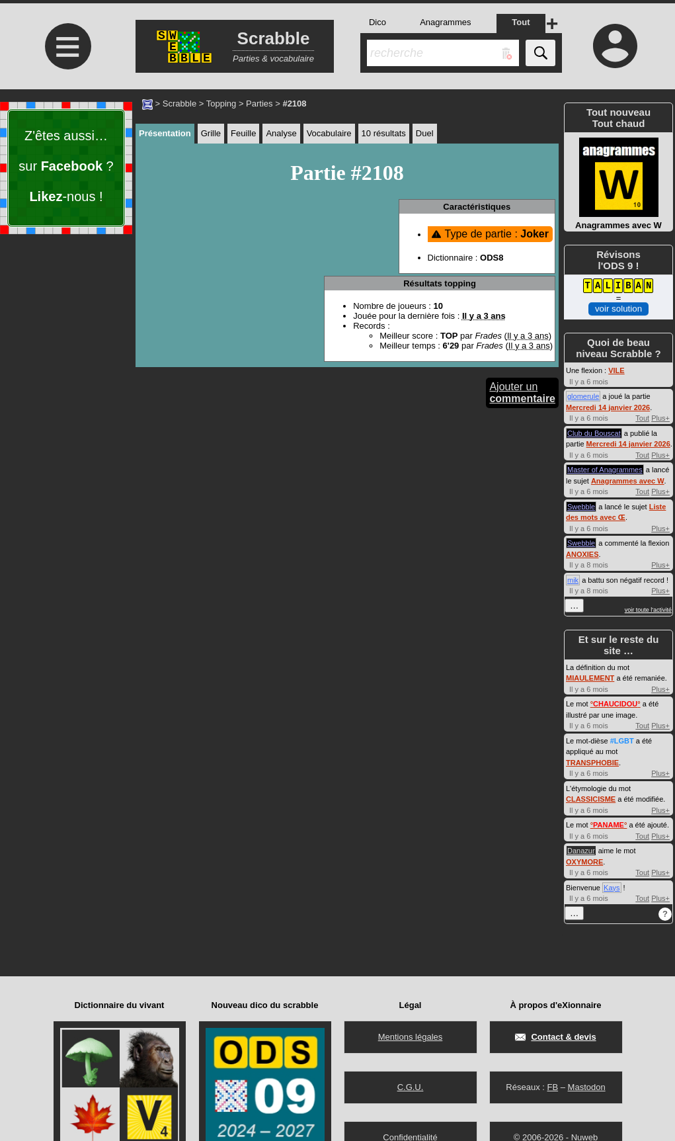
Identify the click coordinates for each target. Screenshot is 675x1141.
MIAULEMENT (590, 678)
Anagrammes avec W (627, 481)
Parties (259, 103)
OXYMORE (584, 862)
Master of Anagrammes (605, 470)
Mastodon (587, 1087)
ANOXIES (582, 554)
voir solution (618, 309)
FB (552, 1087)
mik (572, 580)
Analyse (281, 133)
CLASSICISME (590, 799)
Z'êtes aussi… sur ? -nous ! (66, 166)
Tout (642, 418)
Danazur (581, 851)
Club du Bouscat (594, 433)
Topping (221, 103)
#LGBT (622, 741)
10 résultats (384, 133)
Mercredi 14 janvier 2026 (608, 407)
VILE (616, 370)
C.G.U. (410, 1087)
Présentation (165, 133)
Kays (611, 888)
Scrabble (179, 103)
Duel (425, 133)
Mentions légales (410, 1037)
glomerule (583, 396)
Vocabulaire (329, 133)
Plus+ (660, 418)
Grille (211, 133)
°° (615, 704)
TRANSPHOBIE (592, 763)
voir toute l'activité (648, 610)
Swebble (581, 507)
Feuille (243, 133)
